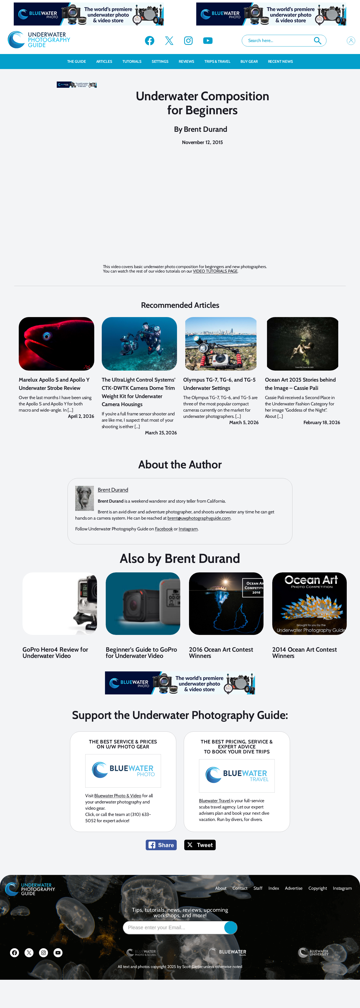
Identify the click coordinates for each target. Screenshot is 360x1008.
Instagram (188, 550)
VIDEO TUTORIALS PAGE (215, 271)
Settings (163, 62)
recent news (280, 61)
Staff (258, 909)
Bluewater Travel (215, 822)
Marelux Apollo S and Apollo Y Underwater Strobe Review (54, 405)
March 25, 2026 (161, 454)
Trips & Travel (220, 62)
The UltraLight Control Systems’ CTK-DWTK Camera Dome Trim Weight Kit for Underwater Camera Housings (139, 413)
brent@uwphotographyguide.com (199, 539)
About (221, 909)
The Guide (79, 62)
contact (239, 909)
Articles (107, 62)
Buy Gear (251, 62)
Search (318, 41)
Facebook (164, 550)
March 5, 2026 (244, 444)
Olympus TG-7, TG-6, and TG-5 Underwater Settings (219, 405)
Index (273, 909)
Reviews (189, 62)
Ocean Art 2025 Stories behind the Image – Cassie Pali (300, 405)
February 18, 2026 (322, 444)
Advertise (293, 909)
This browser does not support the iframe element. (204, 211)
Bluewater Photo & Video (117, 817)
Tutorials (134, 62)
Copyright (317, 909)
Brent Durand (206, 129)
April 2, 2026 (81, 438)
